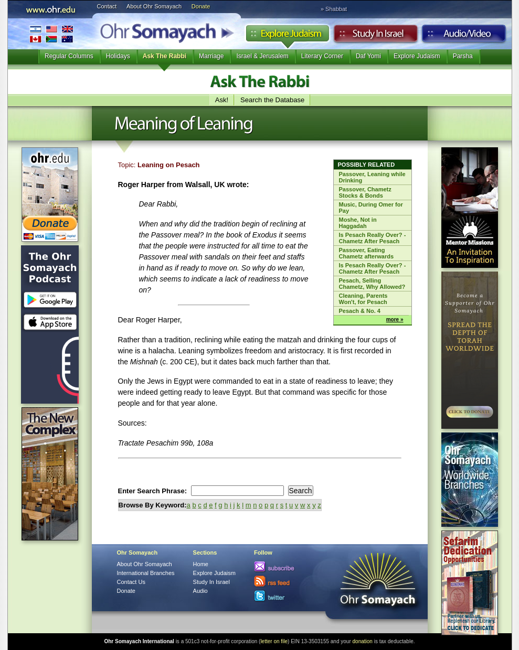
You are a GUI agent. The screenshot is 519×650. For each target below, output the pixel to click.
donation (363, 641)
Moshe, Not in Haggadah (358, 222)
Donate (201, 6)
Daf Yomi (368, 56)
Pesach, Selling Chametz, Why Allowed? (372, 283)
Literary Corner (322, 56)
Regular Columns (69, 56)
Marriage (211, 56)
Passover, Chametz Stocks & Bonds (365, 192)
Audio (464, 36)
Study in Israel (376, 36)
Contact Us (131, 582)
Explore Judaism (287, 36)
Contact (107, 6)
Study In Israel (211, 582)
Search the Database (272, 100)
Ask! (221, 100)
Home (200, 564)
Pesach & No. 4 (359, 311)
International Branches (51, 34)
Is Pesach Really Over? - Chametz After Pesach (372, 238)
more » (395, 319)
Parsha (463, 56)
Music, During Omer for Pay (371, 207)
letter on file (274, 641)
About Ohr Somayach (154, 6)
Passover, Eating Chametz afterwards (366, 253)
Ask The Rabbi (164, 56)
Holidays (118, 56)
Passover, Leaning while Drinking (372, 177)
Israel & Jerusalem (262, 56)
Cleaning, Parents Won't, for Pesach (363, 298)
